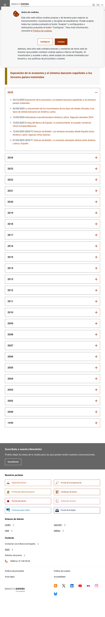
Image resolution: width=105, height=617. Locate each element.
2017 (10, 235)
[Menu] (5, 5)
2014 (10, 268)
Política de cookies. (42, 30)
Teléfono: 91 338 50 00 (17, 561)
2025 (10, 92)
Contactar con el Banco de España (22, 544)
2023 (10, 168)
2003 (10, 389)
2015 (10, 257)
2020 (10, 201)
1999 (10, 422)
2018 (10, 223)
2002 (10, 400)
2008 (10, 334)
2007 (10, 345)
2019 (10, 212)
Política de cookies (62, 571)
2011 (10, 301)
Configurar (45, 42)
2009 (10, 323)
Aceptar (61, 42)
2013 (10, 279)
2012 (10, 290)
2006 (10, 356)
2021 (10, 190)
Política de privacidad (14, 571)
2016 (10, 246)
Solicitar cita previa (15, 555)
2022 (10, 179)
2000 (10, 411)
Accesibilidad (59, 577)
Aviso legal (9, 577)
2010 (10, 312)
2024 (10, 157)
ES (100, 5)
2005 (10, 367)
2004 (10, 378)
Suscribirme (13, 462)
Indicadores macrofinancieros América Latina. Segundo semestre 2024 (59, 117)
